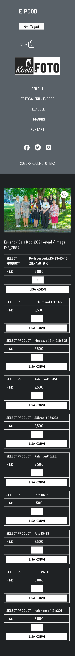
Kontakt (37, 129)
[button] (31, 26)
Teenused (37, 109)
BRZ (52, 163)
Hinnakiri (37, 119)
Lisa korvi (38, 289)
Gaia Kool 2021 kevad (35, 242)
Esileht (38, 89)
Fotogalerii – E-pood (37, 99)
